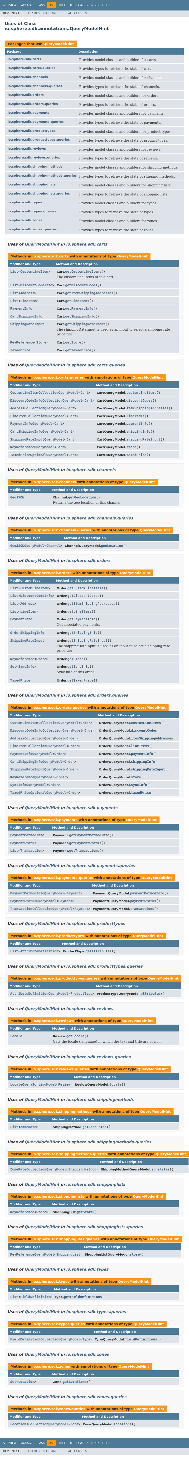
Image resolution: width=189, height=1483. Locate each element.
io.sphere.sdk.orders (26, 95)
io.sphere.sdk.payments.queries (36, 121)
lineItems (135, 416)
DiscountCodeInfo (36, 285)
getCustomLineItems (83, 271)
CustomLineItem (34, 271)
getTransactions (84, 850)
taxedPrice (136, 455)
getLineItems (77, 301)
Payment (73, 893)
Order (85, 723)
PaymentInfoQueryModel (31, 424)
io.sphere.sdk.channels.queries (35, 86)
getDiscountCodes (81, 285)
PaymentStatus (23, 843)
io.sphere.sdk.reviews (27, 148)
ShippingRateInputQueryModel (37, 439)
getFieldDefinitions (83, 1297)
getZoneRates (94, 1127)
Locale (16, 1036)
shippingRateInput (143, 439)
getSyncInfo (79, 666)
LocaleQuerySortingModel (33, 1084)
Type (86, 1339)
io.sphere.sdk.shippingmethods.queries (42, 175)
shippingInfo (138, 431)
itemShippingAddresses (147, 408)
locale (115, 1084)
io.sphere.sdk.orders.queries (33, 104)
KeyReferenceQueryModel (32, 447)
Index (95, 5)
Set (13, 666)
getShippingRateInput (85, 324)
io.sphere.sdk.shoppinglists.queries (39, 193)
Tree (62, 5)
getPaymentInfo (79, 308)
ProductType (81, 994)
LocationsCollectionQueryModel (39, 1424)
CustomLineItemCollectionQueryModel (44, 393)
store (131, 447)
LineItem (28, 301)
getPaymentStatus (85, 843)
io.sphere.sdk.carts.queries (31, 68)
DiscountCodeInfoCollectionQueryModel (46, 400)
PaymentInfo (21, 308)
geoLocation (112, 546)
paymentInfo (137, 424)
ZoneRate (28, 1127)
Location (26, 1382)
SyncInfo (26, 666)
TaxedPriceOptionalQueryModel (38, 455)
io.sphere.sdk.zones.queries (32, 229)
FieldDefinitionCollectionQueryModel (45, 1339)
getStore (73, 342)
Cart (84, 393)
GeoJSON (17, 497)
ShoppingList (68, 1254)
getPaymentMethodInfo (89, 835)
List (14, 271)
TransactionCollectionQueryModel (41, 909)
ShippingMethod (82, 1169)
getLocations (75, 1382)
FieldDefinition (35, 1297)
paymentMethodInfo (147, 893)
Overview (9, 5)
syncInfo (139, 785)
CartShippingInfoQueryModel (36, 431)
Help (106, 5)
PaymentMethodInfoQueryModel (37, 893)
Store (41, 342)
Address (27, 293)
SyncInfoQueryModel (28, 785)
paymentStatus (143, 901)
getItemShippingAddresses (89, 293)
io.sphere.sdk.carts (24, 59)
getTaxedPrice (78, 350)
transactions (142, 909)
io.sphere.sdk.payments (28, 112)
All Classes (77, 13)
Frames (34, 13)
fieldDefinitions (141, 1339)
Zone (74, 1424)
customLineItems (141, 393)
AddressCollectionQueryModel (37, 408)
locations (123, 1424)
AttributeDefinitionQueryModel (39, 994)
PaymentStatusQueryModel (33, 901)
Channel (53, 546)
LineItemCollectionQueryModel (38, 416)
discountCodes (139, 400)
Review (64, 1084)
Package (26, 5)
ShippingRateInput (27, 324)
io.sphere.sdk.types (25, 202)
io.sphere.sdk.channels (28, 77)
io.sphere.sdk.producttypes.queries (39, 139)
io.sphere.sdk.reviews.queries (34, 157)
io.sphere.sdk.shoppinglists (32, 184)
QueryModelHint (58, 44)
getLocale (75, 1036)
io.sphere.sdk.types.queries (32, 211)
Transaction (31, 850)
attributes (151, 994)
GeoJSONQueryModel (27, 546)
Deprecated (78, 5)
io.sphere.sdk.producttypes (32, 131)
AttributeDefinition (39, 951)
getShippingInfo (80, 316)
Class (40, 5)
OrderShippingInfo (27, 633)
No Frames (51, 13)
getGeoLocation (82, 497)
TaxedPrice (20, 350)
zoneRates (160, 1169)
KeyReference (22, 342)
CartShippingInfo (26, 316)
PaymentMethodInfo (27, 835)
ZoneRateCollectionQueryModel (38, 1169)
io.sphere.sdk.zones (25, 220)
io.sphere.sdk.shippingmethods (35, 166)
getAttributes (99, 951)
